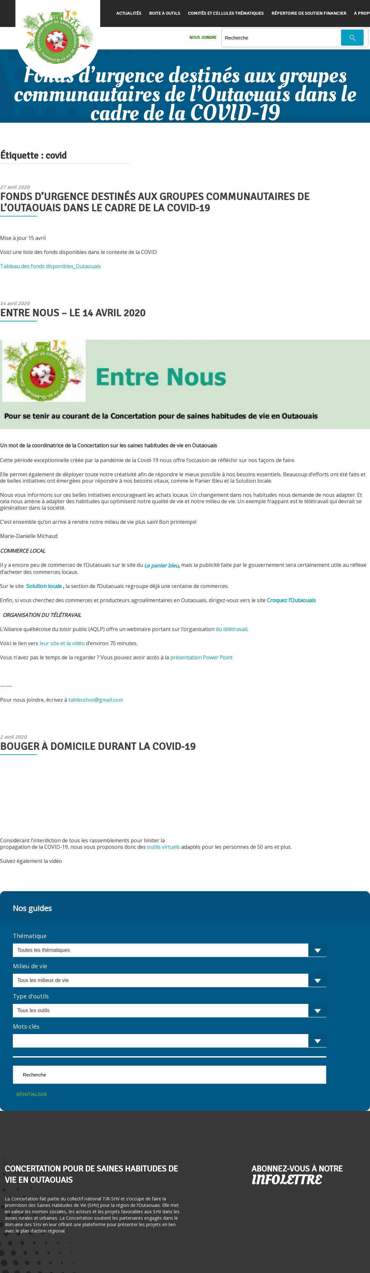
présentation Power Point (202, 657)
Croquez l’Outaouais (291, 600)
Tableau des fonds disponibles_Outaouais (50, 266)
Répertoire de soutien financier (308, 13)
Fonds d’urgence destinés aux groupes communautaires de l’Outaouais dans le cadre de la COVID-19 (155, 202)
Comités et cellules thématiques (226, 13)
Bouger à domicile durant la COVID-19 (97, 746)
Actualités (128, 13)
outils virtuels (164, 846)
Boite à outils (164, 13)
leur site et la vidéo (63, 643)
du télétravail (231, 629)
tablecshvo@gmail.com (95, 699)
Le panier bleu (161, 565)
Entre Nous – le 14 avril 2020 (72, 313)
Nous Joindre (202, 37)
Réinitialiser (31, 1094)
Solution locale (43, 586)
